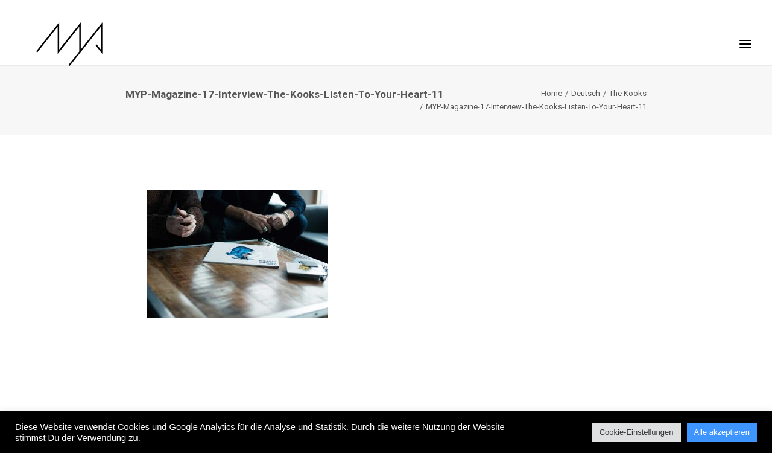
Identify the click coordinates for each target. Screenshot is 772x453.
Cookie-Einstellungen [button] (637, 432)
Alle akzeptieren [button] (722, 432)
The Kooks (628, 93)
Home (551, 93)
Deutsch (585, 93)
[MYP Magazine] (54, 44)
